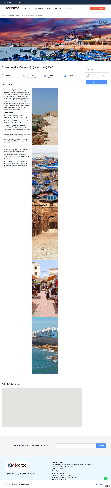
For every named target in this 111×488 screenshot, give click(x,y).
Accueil (27, 8)
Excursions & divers (13, 15)
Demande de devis (98, 8)
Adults (88, 75)
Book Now (97, 82)
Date (87, 68)
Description (7, 84)
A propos (58, 8)
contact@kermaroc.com (22, 2)
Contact (68, 8)
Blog (49, 8)
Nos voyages (40, 8)
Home (3, 15)
